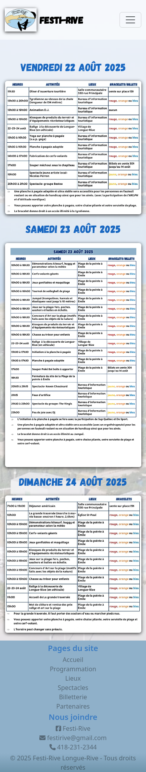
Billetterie (73, 697)
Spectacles (73, 687)
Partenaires (73, 706)
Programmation (73, 669)
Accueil (73, 659)
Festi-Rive (73, 728)
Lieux (73, 678)
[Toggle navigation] (130, 20)
